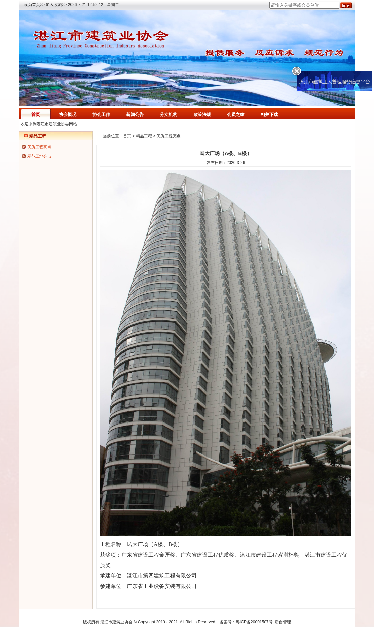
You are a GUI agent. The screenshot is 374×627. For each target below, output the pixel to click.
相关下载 (269, 114)
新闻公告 (135, 114)
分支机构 (168, 114)
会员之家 (236, 114)
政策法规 (202, 114)
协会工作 (101, 114)
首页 (35, 114)
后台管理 (283, 622)
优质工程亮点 (39, 147)
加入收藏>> (56, 4)
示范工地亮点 (39, 156)
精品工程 (144, 136)
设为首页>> (34, 4)
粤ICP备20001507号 (254, 622)
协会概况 (67, 114)
